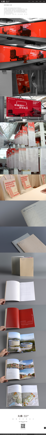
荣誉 (40, 1)
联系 (44, 1)
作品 (33, 1)
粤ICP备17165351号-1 (43, 434)
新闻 (37, 1)
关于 (29, 1)
